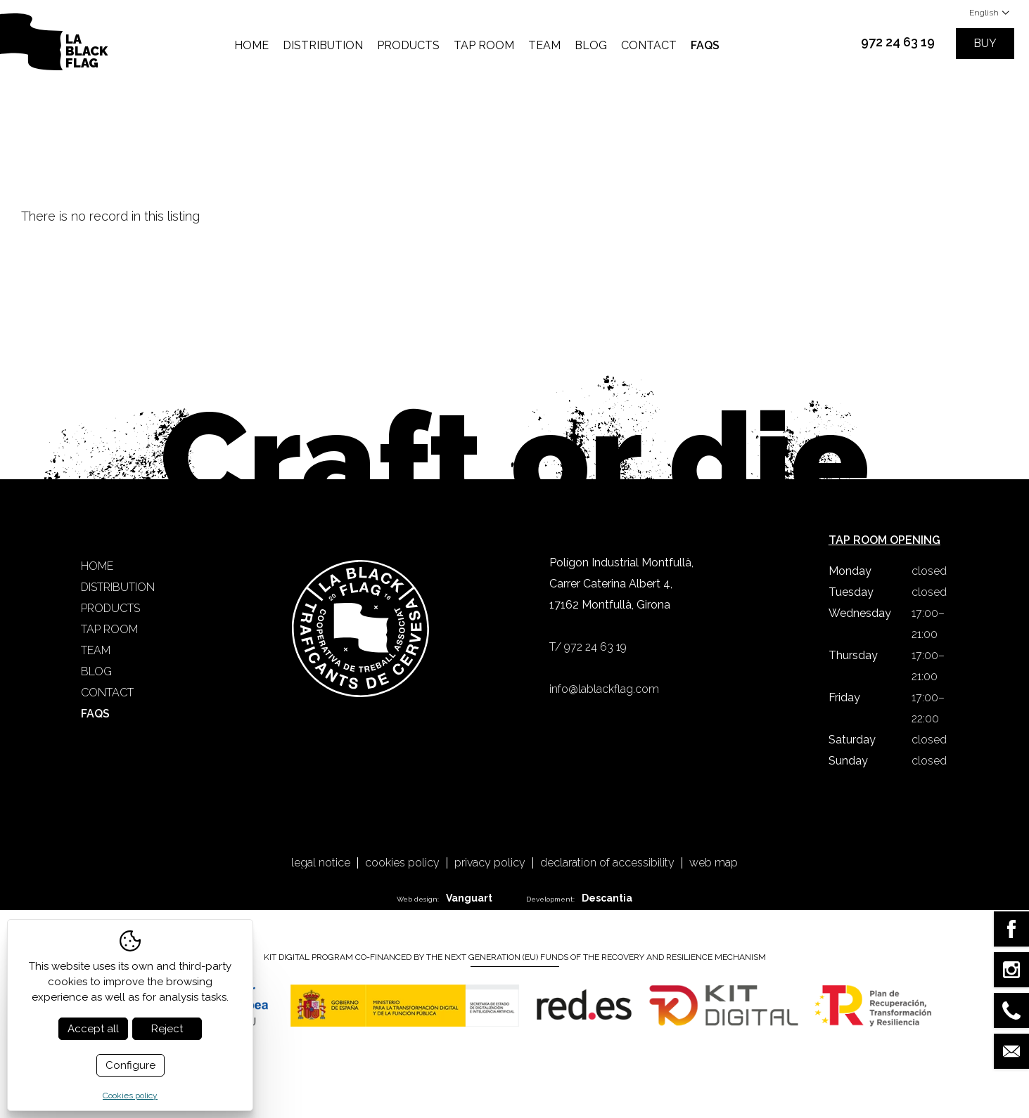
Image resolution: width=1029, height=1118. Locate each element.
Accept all (93, 1028)
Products (408, 45)
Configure (130, 1065)
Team (544, 45)
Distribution (323, 45)
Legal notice (320, 863)
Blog (591, 45)
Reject (167, 1028)
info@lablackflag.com (604, 689)
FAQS (705, 45)
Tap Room (484, 45)
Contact (649, 45)
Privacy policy (489, 863)
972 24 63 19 (898, 41)
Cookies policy (402, 863)
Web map (713, 863)
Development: (579, 898)
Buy (985, 43)
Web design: (444, 898)
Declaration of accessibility (607, 863)
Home (251, 45)
